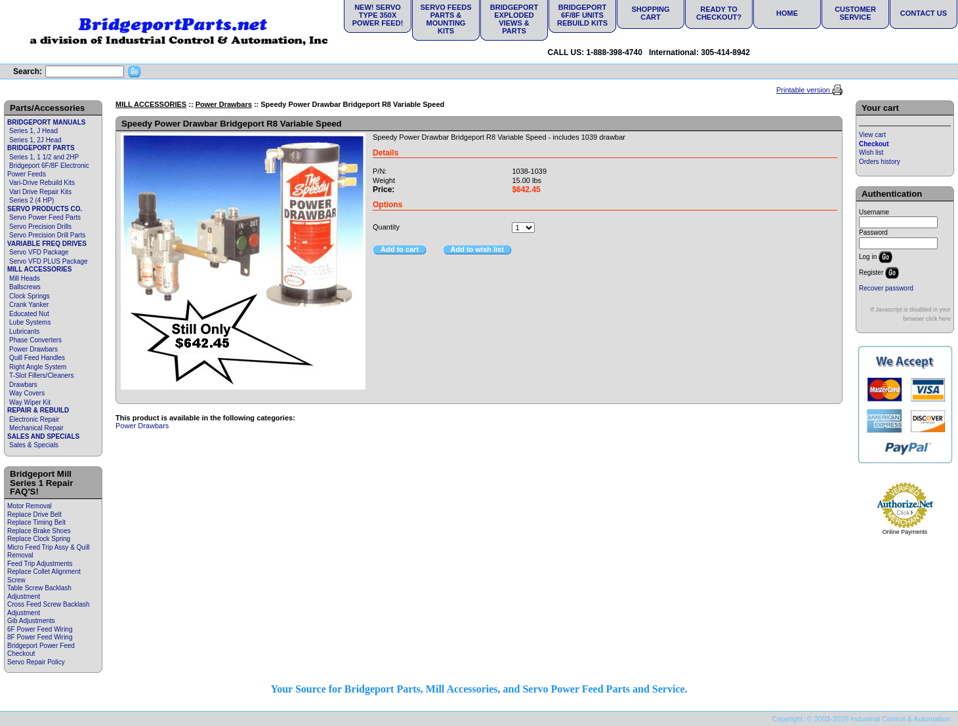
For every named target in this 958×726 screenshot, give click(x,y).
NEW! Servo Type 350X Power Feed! (378, 15)
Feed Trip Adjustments (40, 563)
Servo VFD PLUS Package (48, 261)
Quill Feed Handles (37, 357)
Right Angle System (37, 367)
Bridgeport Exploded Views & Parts (514, 19)
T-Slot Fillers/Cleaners (41, 375)
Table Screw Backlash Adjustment (39, 592)
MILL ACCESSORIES (39, 269)
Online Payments (905, 532)
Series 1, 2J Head (35, 140)
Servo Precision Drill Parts (47, 235)
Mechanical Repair (36, 428)
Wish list (871, 152)
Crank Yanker (29, 304)
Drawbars (23, 384)
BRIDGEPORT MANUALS (46, 122)
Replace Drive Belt (34, 514)
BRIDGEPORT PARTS (41, 147)
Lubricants (24, 331)
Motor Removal (29, 506)
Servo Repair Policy (36, 662)
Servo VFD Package (39, 252)
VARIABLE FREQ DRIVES (47, 243)
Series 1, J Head (33, 130)
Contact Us (923, 13)
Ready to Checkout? (718, 13)
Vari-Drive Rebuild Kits (42, 182)
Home (787, 13)
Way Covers (27, 393)
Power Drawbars (33, 349)
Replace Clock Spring (38, 538)
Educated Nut (29, 313)
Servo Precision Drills (40, 226)
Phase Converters (35, 340)
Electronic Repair (34, 419)
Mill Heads (24, 278)
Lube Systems (30, 322)
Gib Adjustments (31, 620)
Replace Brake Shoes (39, 530)
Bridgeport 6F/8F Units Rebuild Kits (582, 15)
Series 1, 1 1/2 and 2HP (44, 157)
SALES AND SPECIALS (43, 436)
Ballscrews (25, 287)
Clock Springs (29, 296)
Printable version (804, 90)
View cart (872, 134)
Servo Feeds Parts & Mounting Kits (445, 19)
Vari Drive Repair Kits (40, 191)
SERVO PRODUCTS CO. (44, 208)
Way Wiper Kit (30, 402)
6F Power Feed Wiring (39, 629)
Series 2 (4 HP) (31, 200)
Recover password (886, 288)
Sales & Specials (33, 445)
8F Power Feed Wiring (39, 637)
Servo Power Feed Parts (45, 217)
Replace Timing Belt (36, 522)
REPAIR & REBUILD (38, 410)
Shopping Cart (650, 13)
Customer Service (855, 13)
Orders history (879, 161)
